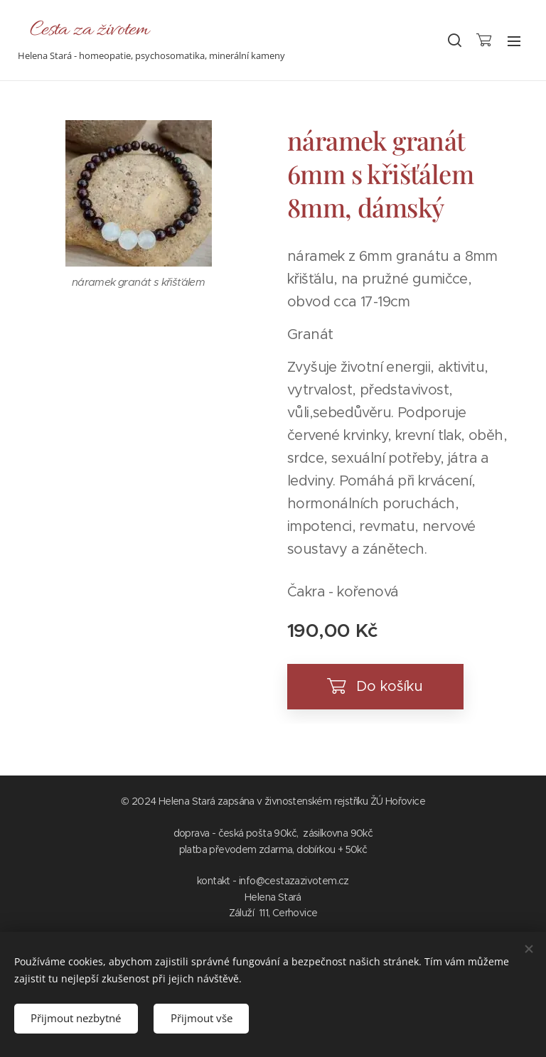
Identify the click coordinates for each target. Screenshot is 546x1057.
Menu (514, 41)
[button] (453, 40)
